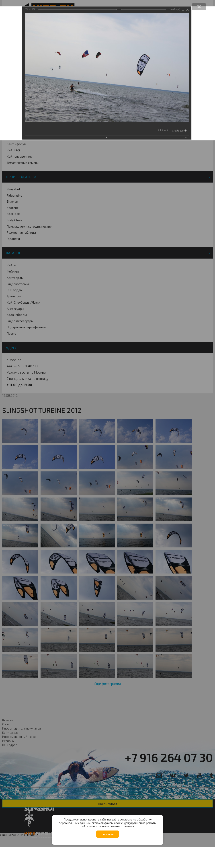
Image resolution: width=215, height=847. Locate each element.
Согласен (108, 834)
